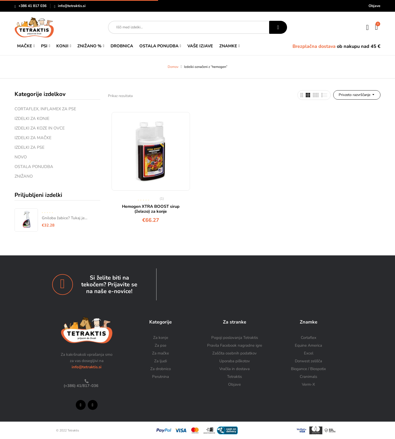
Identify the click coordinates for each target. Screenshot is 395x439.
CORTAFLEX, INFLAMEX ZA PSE (45, 109)
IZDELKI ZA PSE (29, 147)
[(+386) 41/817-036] (86, 381)
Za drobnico (160, 368)
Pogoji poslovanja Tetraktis (234, 337)
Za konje (160, 337)
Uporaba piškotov (234, 361)
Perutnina (160, 376)
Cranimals (308, 376)
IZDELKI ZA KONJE (32, 118)
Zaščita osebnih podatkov (234, 353)
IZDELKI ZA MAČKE (33, 138)
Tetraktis (234, 376)
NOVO (21, 157)
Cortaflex (308, 337)
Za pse (160, 345)
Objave (374, 5)
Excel (308, 353)
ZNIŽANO (24, 176)
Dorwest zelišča (308, 361)
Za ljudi (160, 361)
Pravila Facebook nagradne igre (234, 345)
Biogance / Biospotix (308, 368)
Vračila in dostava (234, 368)
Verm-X (308, 384)
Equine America (308, 345)
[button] (376, 27)
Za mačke (160, 353)
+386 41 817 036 (32, 5)
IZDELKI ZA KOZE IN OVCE (40, 128)
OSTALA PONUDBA (34, 167)
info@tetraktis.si (72, 5)
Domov (173, 66)
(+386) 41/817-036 (80, 385)
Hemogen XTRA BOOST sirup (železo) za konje (151, 209)
